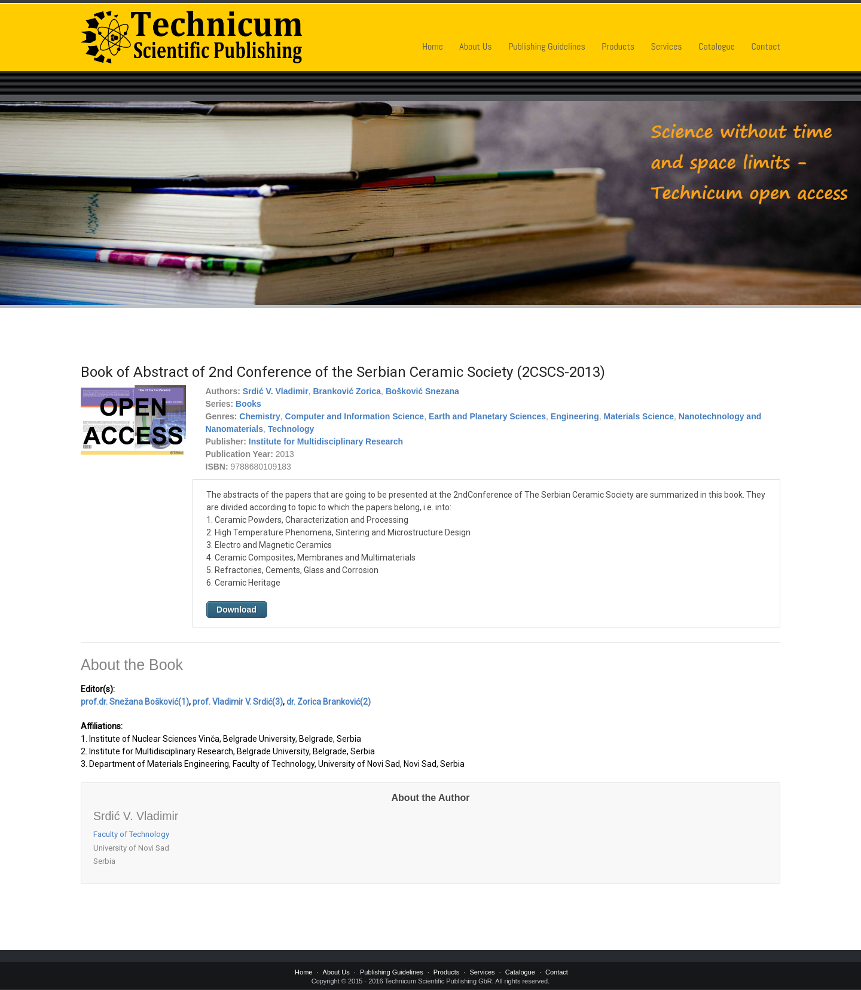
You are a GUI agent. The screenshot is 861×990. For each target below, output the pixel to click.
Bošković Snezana (422, 391)
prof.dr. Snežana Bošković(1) (135, 701)
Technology (291, 429)
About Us (475, 46)
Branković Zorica (347, 391)
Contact (765, 46)
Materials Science (639, 416)
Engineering (575, 416)
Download (236, 609)
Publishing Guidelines (546, 46)
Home (432, 46)
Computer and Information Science (355, 416)
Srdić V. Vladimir (276, 391)
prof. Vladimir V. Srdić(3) (238, 701)
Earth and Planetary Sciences (487, 416)
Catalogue (716, 46)
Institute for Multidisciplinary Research (326, 441)
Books (248, 404)
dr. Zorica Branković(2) (328, 701)
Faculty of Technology (131, 834)
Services (666, 46)
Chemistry (259, 416)
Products (618, 46)
